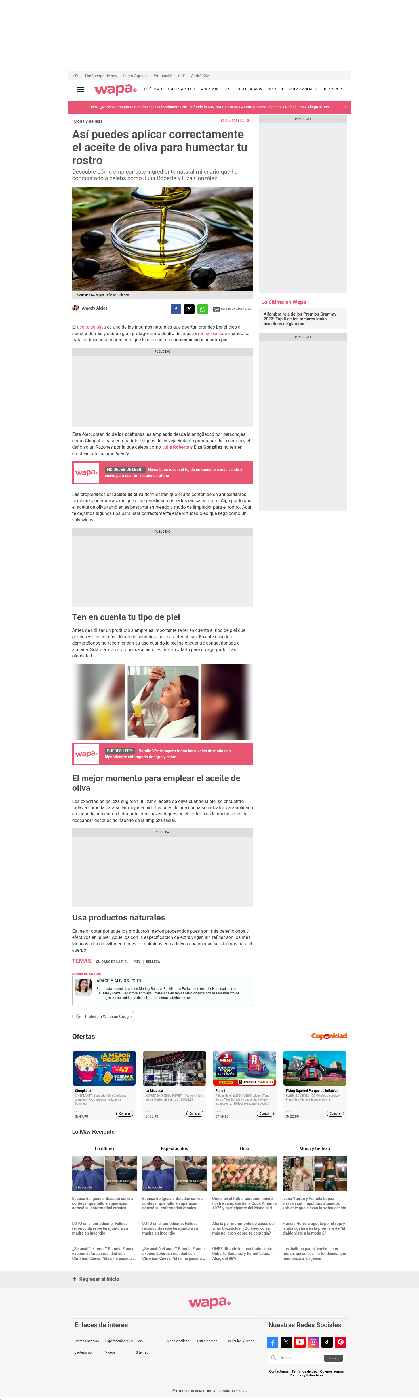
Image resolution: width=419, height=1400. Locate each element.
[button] (345, 107)
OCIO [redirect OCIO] (272, 89)
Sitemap (142, 1352)
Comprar (124, 1113)
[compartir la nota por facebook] (176, 309)
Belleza (153, 962)
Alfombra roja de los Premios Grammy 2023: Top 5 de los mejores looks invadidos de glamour (300, 319)
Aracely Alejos (95, 308)
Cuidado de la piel (112, 962)
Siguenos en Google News (232, 309)
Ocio (139, 1341)
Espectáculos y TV (119, 1341)
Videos (110, 1352)
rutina (212, 333)
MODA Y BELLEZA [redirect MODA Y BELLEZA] (215, 89)
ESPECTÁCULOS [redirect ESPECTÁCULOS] (181, 89)
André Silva (201, 76)
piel (137, 962)
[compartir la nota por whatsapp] (202, 309)
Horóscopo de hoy (101, 76)
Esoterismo (83, 1352)
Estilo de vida (207, 1341)
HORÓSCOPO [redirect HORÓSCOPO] (333, 89)
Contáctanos (279, 1371)
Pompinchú (162, 76)
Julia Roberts (176, 447)
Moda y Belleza (88, 121)
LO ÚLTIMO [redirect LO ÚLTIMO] (153, 89)
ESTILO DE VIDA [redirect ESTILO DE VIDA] (249, 89)
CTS (181, 76)
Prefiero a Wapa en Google (108, 1016)
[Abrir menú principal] (80, 89)
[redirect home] (115, 90)
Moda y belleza (178, 1341)
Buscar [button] (333, 1358)
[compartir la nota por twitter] (189, 309)
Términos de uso (304, 1371)
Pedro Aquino (135, 76)
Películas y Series (241, 1341)
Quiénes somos (332, 1371)
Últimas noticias (87, 1341)
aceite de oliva (91, 327)
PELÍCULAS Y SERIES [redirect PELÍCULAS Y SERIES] (299, 89)
